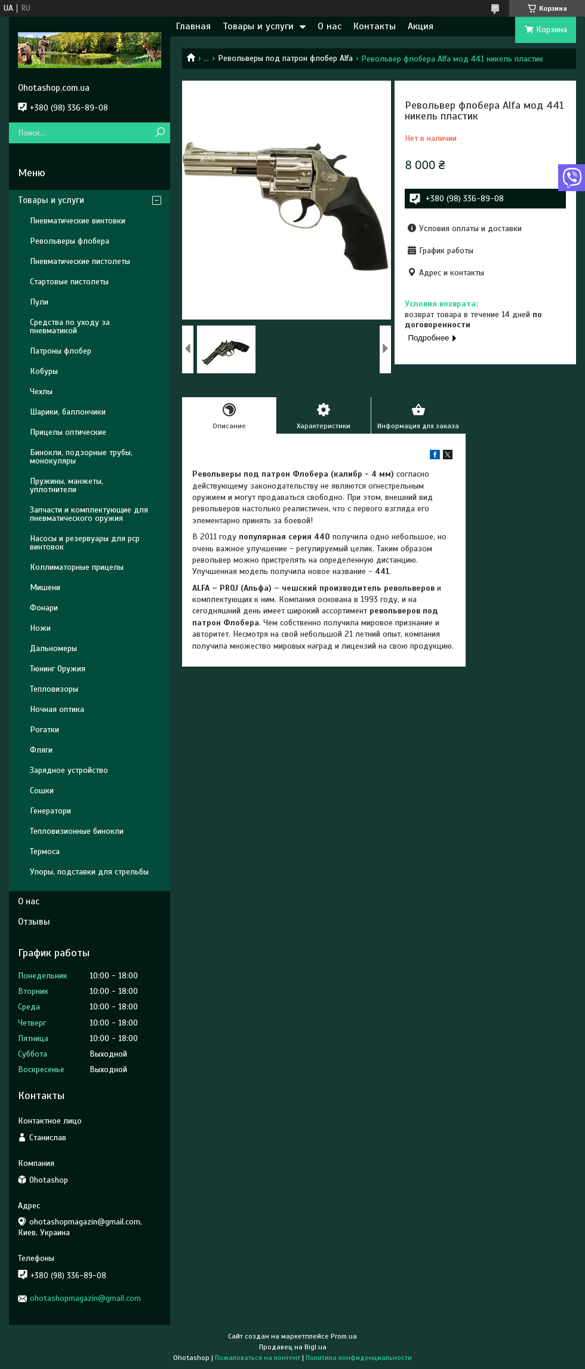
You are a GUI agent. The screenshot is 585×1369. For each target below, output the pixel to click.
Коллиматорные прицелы (77, 567)
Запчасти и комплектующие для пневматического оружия (89, 514)
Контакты (374, 26)
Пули (39, 302)
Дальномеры (53, 648)
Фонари (44, 608)
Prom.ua (344, 1336)
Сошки (42, 790)
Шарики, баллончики (68, 412)
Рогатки (44, 730)
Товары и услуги (258, 26)
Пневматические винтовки (77, 221)
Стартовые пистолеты (69, 282)
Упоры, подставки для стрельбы (89, 872)
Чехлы (41, 391)
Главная (193, 26)
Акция (420, 26)
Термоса (45, 851)
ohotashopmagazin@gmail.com (85, 1298)
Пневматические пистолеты (80, 261)
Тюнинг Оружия (57, 669)
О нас (329, 26)
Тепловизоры (54, 689)
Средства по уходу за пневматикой (70, 326)
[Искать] (159, 132)
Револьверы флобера (69, 241)
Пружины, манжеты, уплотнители (66, 485)
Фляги (41, 750)
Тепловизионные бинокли (77, 831)
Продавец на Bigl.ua (293, 1347)
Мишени (45, 587)
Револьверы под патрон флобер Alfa (285, 58)
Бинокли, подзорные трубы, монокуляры (81, 456)
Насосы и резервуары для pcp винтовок (85, 542)
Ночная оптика (57, 709)
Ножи (40, 628)
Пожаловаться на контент (257, 1357)
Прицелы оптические (68, 432)
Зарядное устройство (69, 770)
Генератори (50, 811)
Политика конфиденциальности (359, 1357)
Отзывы (34, 921)
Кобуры (44, 371)
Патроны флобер (60, 351)
